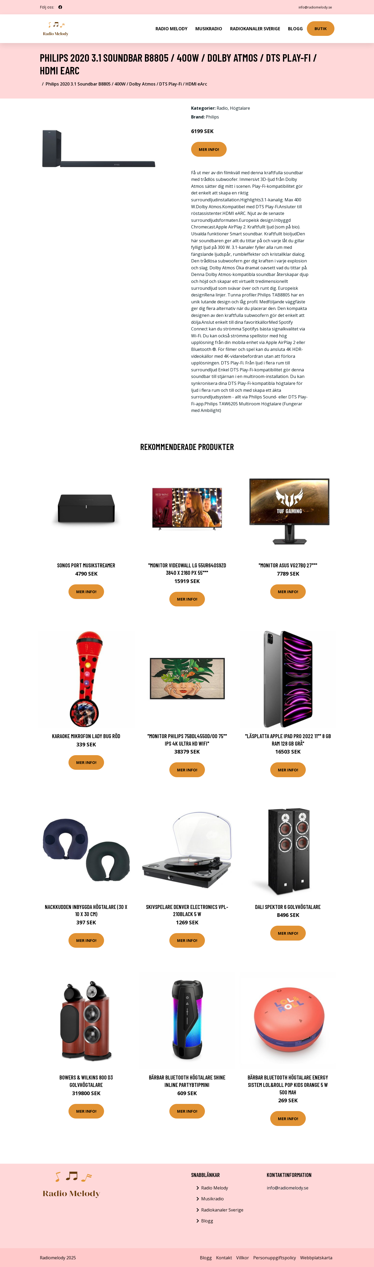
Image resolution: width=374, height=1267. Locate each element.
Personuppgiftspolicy (274, 1257)
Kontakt (224, 1257)
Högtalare (240, 107)
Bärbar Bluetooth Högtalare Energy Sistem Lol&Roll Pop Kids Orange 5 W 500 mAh (288, 1084)
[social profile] (60, 7)
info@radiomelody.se (312, 7)
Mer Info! (209, 148)
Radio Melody (171, 28)
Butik (321, 28)
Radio (222, 107)
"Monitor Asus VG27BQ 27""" (288, 564)
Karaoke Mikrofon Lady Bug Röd (86, 735)
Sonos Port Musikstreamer (86, 564)
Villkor (242, 1257)
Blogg (295, 28)
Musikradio (208, 28)
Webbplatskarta (316, 1257)
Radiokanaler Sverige (255, 28)
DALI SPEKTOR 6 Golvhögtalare (288, 906)
